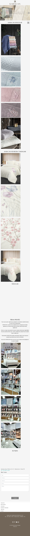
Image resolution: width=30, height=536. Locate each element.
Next (28, 13)
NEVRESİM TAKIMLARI (4, 507)
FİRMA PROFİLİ (3, 504)
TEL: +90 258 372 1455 (5, 470)
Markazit (15, 526)
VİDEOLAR (2, 509)
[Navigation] (28, 22)
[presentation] (9, 494)
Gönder (15, 498)
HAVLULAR (2, 506)
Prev (1, 13)
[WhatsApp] (18, 522)
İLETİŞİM (2, 511)
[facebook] (14, 522)
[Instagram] (12, 522)
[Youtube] (16, 522)
